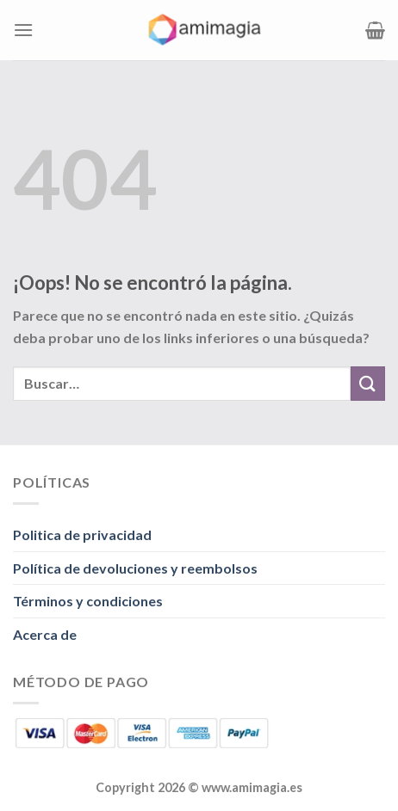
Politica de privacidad (82, 534)
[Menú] (23, 30)
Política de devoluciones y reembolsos (135, 568)
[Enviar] (368, 383)
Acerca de (45, 634)
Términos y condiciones (88, 601)
